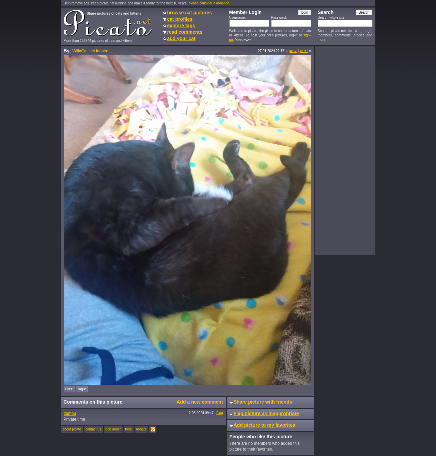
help (128, 429)
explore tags (181, 25)
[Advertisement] (345, 150)
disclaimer (113, 429)
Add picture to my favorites (264, 425)
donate (141, 429)
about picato (72, 429)
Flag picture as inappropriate (266, 413)
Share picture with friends (263, 402)
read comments (184, 32)
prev (293, 50)
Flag (219, 413)
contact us (93, 429)
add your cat (181, 38)
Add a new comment (199, 402)
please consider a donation (208, 3)
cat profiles (180, 19)
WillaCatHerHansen (90, 51)
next (304, 50)
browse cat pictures (189, 12)
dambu (70, 413)
